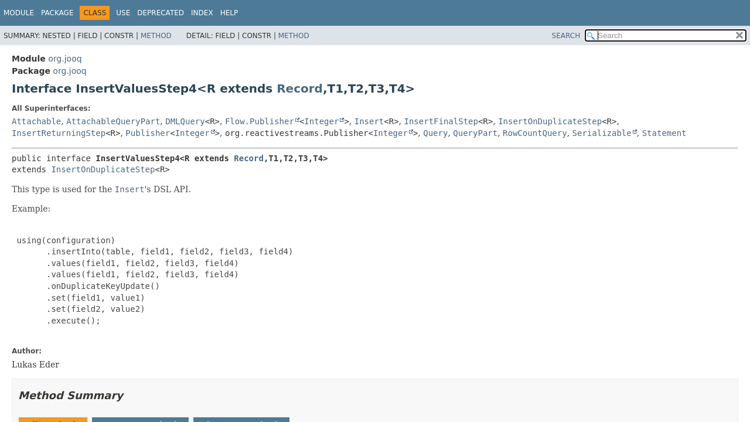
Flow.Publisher (259, 121)
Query (435, 133)
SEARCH (566, 36)
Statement (664, 133)
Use (123, 13)
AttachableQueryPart (113, 121)
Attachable (36, 121)
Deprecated (160, 13)
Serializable (602, 133)
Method (156, 36)
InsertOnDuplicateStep (550, 121)
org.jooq (64, 58)
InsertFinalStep (441, 121)
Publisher (147, 133)
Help (229, 13)
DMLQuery (184, 121)
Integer (321, 121)
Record (300, 88)
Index (202, 13)
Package (57, 13)
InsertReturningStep (58, 133)
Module (19, 13)
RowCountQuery (535, 133)
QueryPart (475, 133)
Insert (369, 121)
